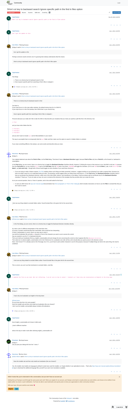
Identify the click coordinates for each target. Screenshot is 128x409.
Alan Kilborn (15, 45)
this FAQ (41, 171)
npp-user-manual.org (37, 183)
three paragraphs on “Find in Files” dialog (67, 183)
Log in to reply (116, 12)
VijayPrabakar (15, 17)
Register (11, 388)
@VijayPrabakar (24, 45)
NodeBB (62, 401)
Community (18, 3)
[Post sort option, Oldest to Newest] (109, 12)
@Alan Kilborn (23, 354)
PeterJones (15, 153)
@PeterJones (23, 216)
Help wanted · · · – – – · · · (14, 12)
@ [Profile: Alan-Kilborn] (16, 356)
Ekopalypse (15, 340)
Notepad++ (70, 398)
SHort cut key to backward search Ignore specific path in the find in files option (43, 47)
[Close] (119, 376)
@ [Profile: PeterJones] (16, 219)
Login (16, 388)
